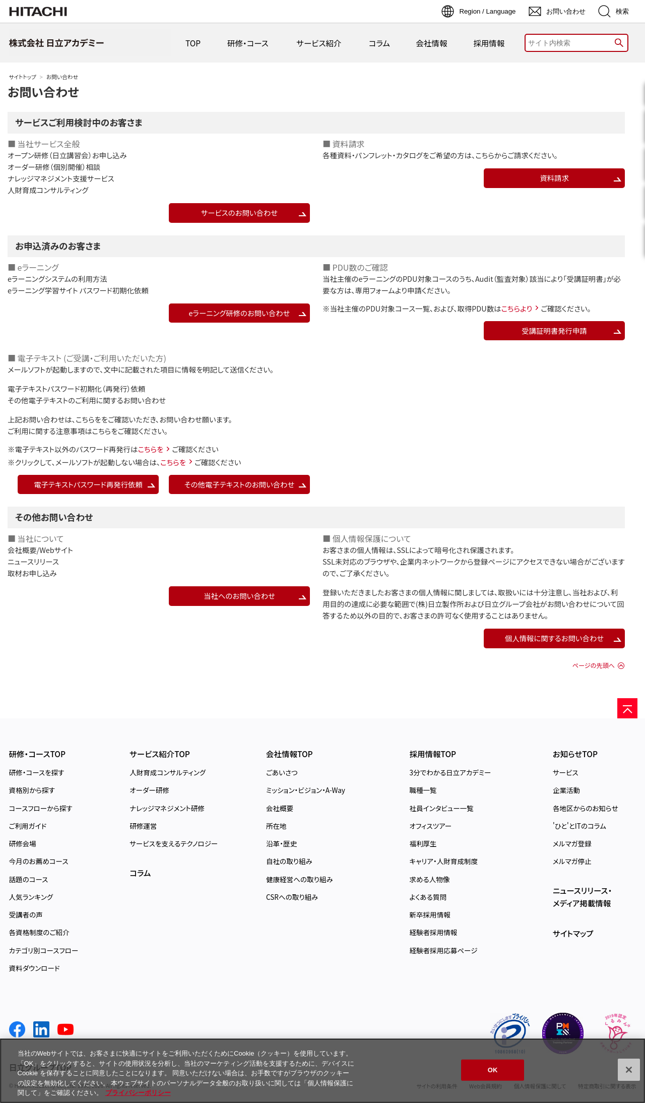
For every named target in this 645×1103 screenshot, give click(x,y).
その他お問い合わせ (54, 517)
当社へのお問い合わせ (239, 595)
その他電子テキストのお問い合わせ (239, 484)
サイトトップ (22, 77)
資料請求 (554, 177)
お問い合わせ (43, 91)
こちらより (516, 308)
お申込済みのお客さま (58, 245)
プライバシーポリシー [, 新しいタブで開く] (138, 1092)
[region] (322, 1070)
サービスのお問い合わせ (239, 212)
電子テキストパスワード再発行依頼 (88, 484)
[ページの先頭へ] (627, 708)
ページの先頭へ (593, 665)
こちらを (88, 419)
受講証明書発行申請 (554, 330)
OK (493, 1070)
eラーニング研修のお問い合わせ (239, 313)
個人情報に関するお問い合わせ (554, 638)
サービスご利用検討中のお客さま (79, 122)
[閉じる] (629, 1070)
